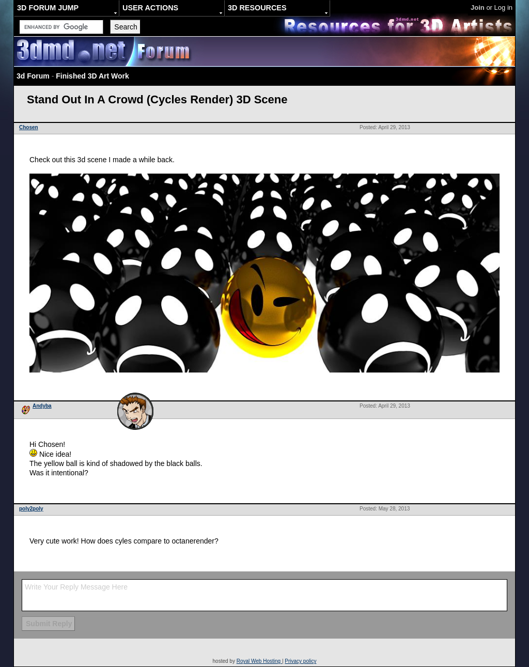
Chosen (28, 127)
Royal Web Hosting (259, 661)
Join (478, 7)
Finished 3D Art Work (92, 76)
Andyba (42, 406)
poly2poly (31, 508)
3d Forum (33, 76)
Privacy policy (300, 661)
